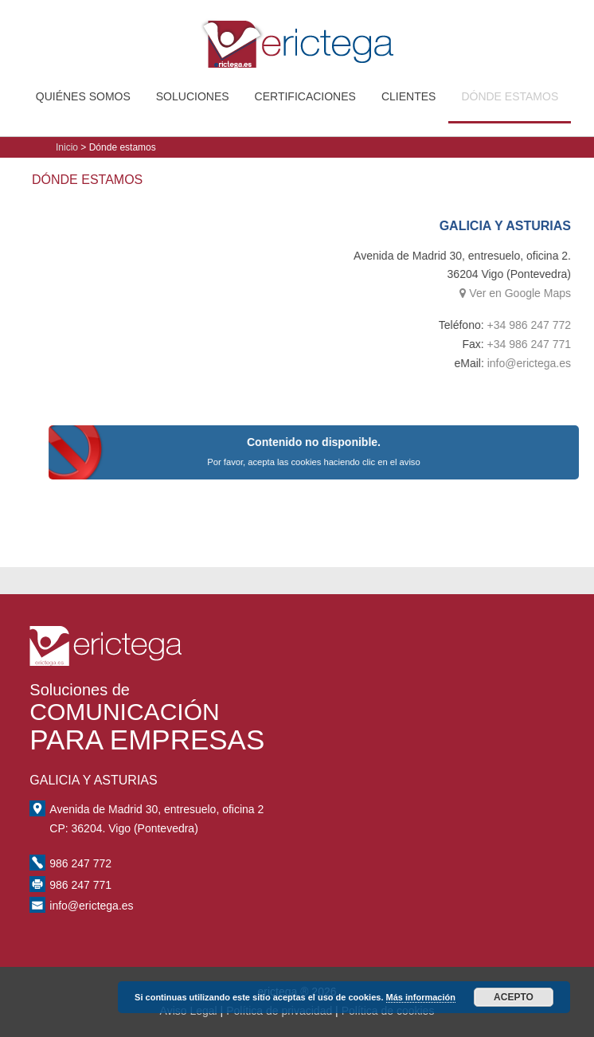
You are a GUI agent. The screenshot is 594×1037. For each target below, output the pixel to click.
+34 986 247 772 (541, 325)
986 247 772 (80, 863)
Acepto (513, 997)
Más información (420, 997)
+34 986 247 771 (541, 344)
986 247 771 (80, 885)
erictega (297, 37)
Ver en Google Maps (528, 293)
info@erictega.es (541, 363)
